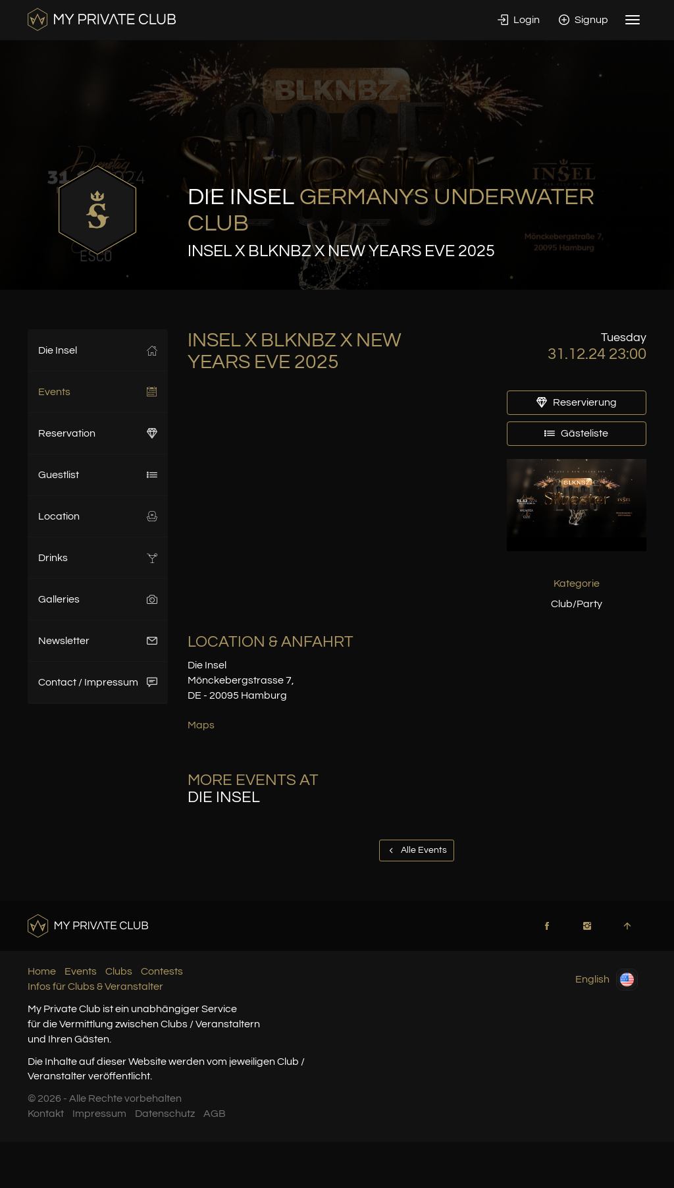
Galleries (97, 599)
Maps (201, 725)
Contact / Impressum (97, 682)
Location (97, 516)
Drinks (97, 558)
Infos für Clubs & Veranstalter (95, 986)
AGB (214, 1113)
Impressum (99, 1113)
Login (519, 19)
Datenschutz (165, 1113)
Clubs (118, 971)
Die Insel (97, 350)
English (606, 979)
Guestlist (97, 475)
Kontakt (46, 1113)
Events (97, 392)
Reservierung (576, 402)
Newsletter (97, 641)
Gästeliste (576, 433)
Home (42, 971)
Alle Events (416, 850)
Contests (162, 971)
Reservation (97, 433)
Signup (583, 19)
